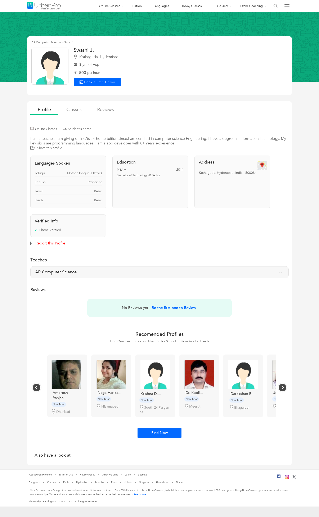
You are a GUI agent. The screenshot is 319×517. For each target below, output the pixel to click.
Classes (74, 110)
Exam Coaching (252, 6)
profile (44, 110)
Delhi (66, 482)
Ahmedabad (162, 482)
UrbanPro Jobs (110, 474)
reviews (105, 110)
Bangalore (34, 482)
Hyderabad (82, 482)
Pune (114, 482)
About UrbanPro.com (40, 474)
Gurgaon (144, 482)
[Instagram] (287, 478)
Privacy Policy (87, 474)
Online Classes (109, 6)
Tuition (137, 6)
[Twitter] (294, 477)
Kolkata (128, 482)
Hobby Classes (191, 6)
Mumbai (99, 482)
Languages (161, 6)
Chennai (51, 482)
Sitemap (142, 474)
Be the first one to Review (174, 307)
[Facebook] (278, 478)
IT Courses (221, 6)
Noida (179, 482)
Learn (128, 474)
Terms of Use (66, 474)
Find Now (159, 432)
